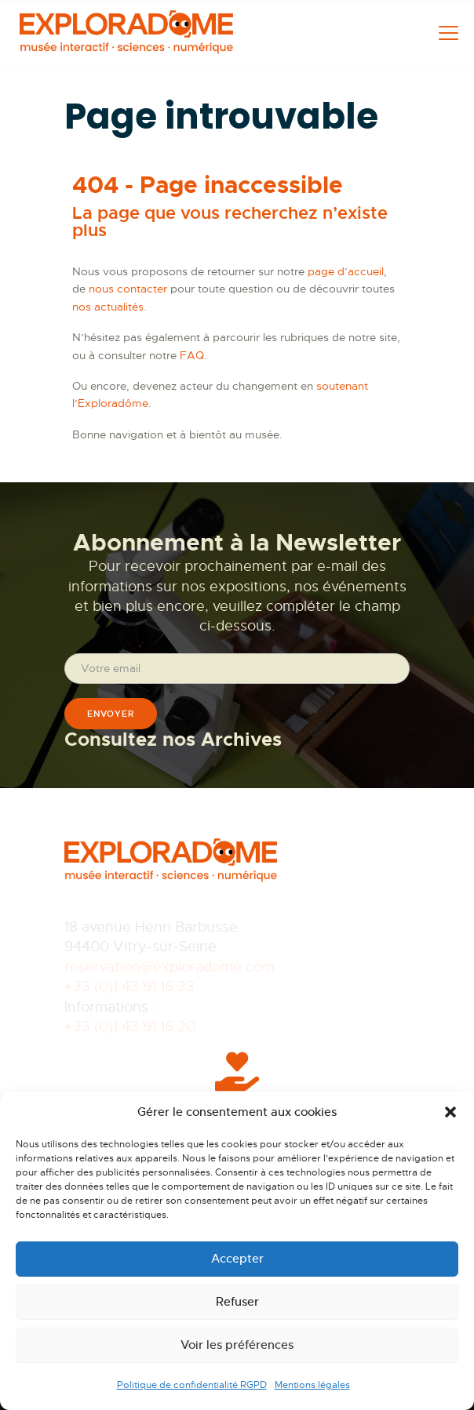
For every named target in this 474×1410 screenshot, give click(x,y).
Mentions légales (312, 1385)
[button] (450, 1112)
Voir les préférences (237, 1344)
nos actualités (108, 307)
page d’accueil (346, 271)
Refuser (237, 1301)
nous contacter (128, 289)
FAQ (192, 355)
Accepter (237, 1258)
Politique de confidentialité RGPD (192, 1385)
